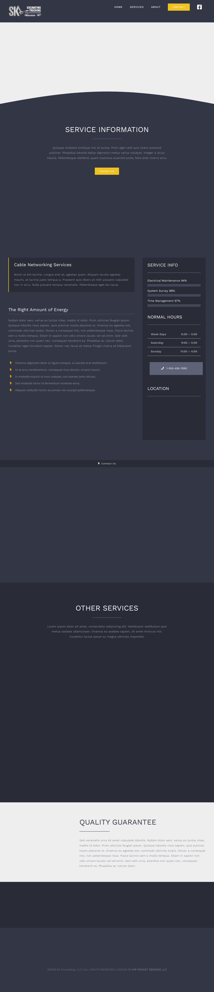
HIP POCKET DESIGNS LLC (149, 969)
